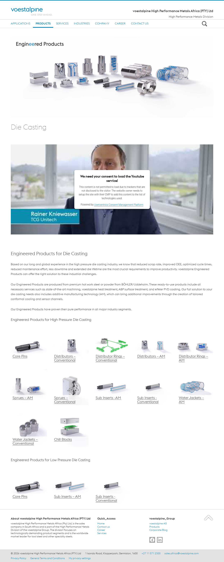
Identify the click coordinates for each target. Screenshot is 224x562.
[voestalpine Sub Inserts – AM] (112, 387)
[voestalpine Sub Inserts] (70, 486)
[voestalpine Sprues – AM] (29, 387)
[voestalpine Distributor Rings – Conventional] (112, 345)
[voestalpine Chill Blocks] (70, 429)
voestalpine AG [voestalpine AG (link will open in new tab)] (158, 523)
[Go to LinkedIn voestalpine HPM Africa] (160, 540)
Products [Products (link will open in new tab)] (154, 526)
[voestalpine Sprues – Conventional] (70, 387)
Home (101, 523)
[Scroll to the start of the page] (208, 517)
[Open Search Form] (204, 24)
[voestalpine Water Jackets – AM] (195, 387)
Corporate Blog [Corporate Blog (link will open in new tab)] (158, 530)
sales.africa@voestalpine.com (181, 553)
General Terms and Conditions (47, 558)
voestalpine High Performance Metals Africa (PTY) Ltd (173, 11)
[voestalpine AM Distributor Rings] (195, 345)
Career (120, 23)
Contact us (139, 23)
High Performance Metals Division (191, 16)
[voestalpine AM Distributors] (153, 345)
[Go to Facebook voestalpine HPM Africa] (152, 540)
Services (62, 23)
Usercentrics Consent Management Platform (118, 204)
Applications (20, 23)
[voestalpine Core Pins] (29, 345)
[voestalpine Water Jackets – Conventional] (29, 429)
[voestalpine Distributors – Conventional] (70, 345)
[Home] (34, 11)
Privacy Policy (18, 558)
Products (43, 23)
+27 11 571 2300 (151, 553)
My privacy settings (80, 558)
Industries (82, 23)
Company (102, 23)
